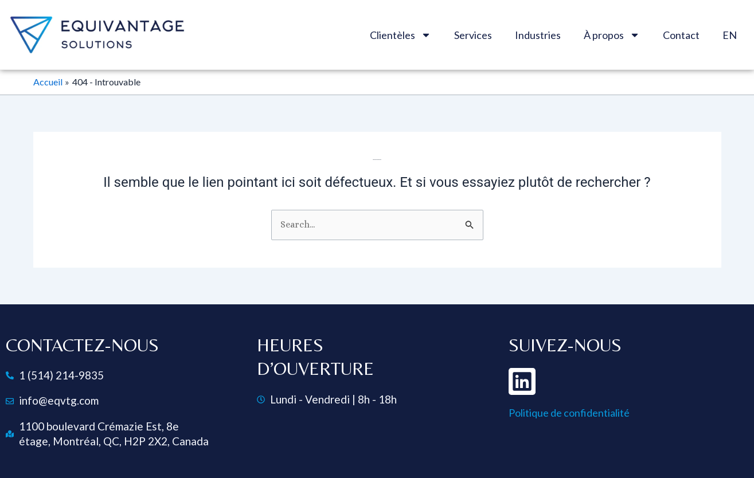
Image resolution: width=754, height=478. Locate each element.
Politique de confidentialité (569, 412)
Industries (538, 35)
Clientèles (400, 35)
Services (473, 35)
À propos (612, 35)
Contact (681, 35)
